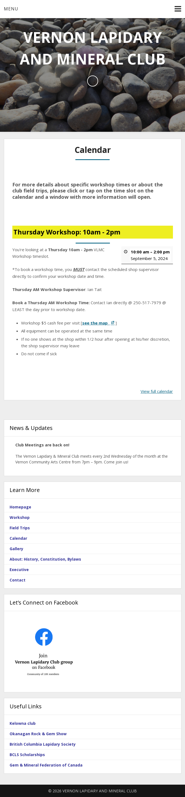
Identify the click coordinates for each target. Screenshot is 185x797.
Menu (11, 9)
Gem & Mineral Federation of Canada (46, 765)
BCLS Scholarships (27, 754)
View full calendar (157, 391)
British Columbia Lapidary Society (43, 744)
